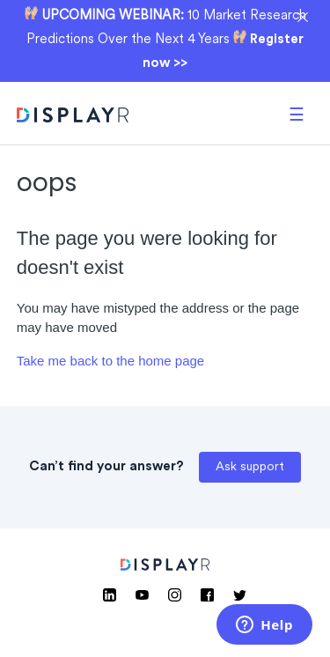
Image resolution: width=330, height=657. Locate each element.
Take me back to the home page (110, 360)
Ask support (250, 467)
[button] (296, 113)
